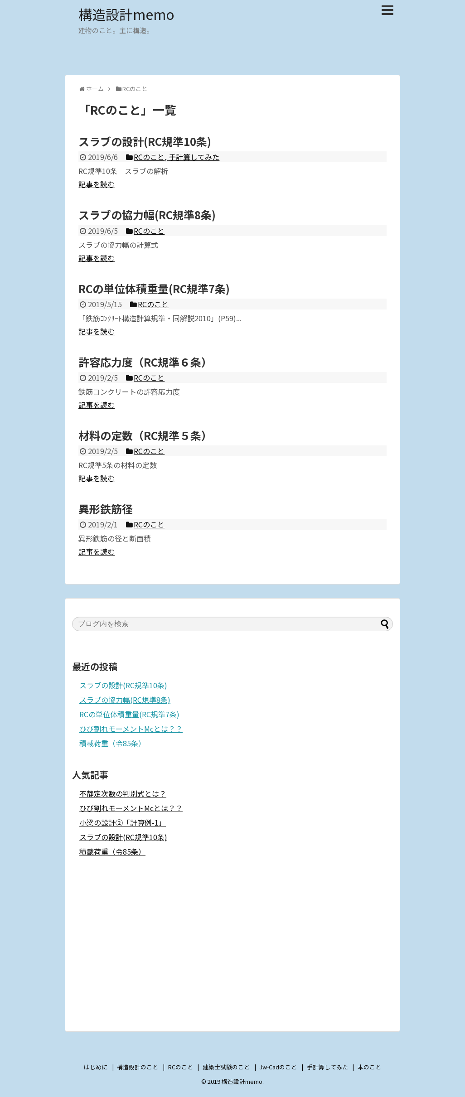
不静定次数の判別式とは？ (122, 793)
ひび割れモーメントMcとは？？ (131, 728)
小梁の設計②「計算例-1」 (122, 822)
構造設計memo (126, 14)
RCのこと (180, 1067)
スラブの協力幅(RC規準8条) (124, 699)
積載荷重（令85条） (112, 743)
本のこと (369, 1067)
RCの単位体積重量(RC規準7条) (129, 714)
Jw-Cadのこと (278, 1067)
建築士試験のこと (226, 1067)
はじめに (95, 1067)
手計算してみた (327, 1067)
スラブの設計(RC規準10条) (123, 685)
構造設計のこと (137, 1067)
